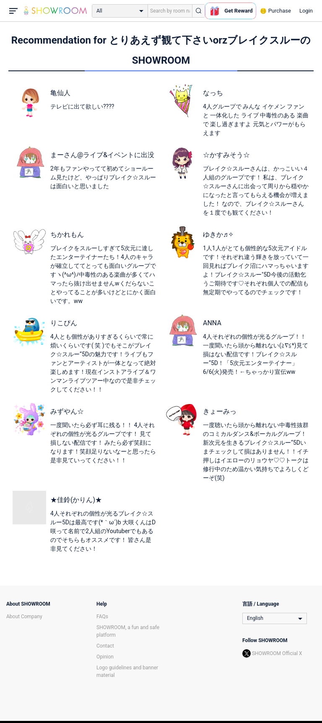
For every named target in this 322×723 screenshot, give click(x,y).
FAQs (102, 616)
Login (306, 11)
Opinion (105, 657)
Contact (105, 646)
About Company (24, 616)
